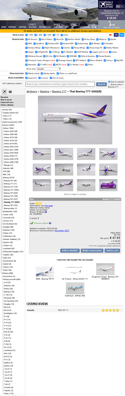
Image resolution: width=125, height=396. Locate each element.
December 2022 (62, 231)
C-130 (6, 295)
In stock (44, 78)
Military (5, 273)
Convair (6, 221)
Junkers (6, 245)
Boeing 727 (9, 187)
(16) (11, 366)
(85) (15, 144)
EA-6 (6, 307)
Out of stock (57, 78)
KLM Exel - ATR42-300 (75, 296)
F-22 (6, 335)
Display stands (9, 113)
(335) (16, 147)
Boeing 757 (9, 196)
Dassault (8, 298)
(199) (16, 196)
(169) (20, 122)
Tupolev (6, 255)
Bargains (4, 97)
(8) (15, 261)
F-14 (6, 323)
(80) (12, 168)
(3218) (11, 178)
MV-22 (7, 357)
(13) (10, 119)
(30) (15, 137)
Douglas (6, 227)
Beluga (7, 165)
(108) (16, 162)
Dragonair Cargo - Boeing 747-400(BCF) (105, 278)
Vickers (6, 267)
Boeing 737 (9, 190)
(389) (16, 150)
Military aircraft (9, 279)
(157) (21, 252)
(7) (9, 384)
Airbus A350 (9, 159)
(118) (12, 292)
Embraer (6, 230)
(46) (11, 255)
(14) (9, 353)
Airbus (6, 128)
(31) (10, 233)
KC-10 (6, 347)
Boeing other (9, 208)
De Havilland (8, 224)
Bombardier (8, 211)
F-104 (6, 344)
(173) (11, 394)
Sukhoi (6, 264)
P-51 (6, 360)
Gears (5, 116)
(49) (15, 131)
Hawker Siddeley (10, 239)
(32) (9, 329)
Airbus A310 (9, 137)
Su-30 (7, 378)
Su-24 (7, 372)
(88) (8, 171)
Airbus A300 (9, 134)
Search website (117, 82)
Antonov (6, 168)
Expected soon (7, 102)
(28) (11, 242)
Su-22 (7, 369)
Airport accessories (10, 122)
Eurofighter (9, 313)
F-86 (6, 341)
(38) (13, 298)
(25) (15, 140)
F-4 (5, 316)
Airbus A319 (9, 144)
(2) (10, 344)
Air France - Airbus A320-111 (75, 279)
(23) (16, 301)
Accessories (8, 276)
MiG (6, 353)
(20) (12, 218)
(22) (9, 258)
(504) (16, 193)
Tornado (7, 387)
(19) (15, 313)
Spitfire (7, 363)
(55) (16, 113)
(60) (15, 134)
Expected (32, 78)
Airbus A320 (9, 147)
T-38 (6, 384)
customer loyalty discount (108, 245)
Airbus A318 (9, 140)
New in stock (6, 100)
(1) (16, 208)
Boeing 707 (9, 181)
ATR (5, 171)
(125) (16, 187)
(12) (10, 295)
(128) (15, 211)
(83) (10, 110)
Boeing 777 (9, 202)
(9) (9, 341)
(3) (10, 310)
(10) (11, 267)
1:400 (38, 203)
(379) (16, 159)
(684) (18, 279)
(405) (16, 153)
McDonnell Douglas (11, 252)
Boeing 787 (9, 205)
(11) (15, 184)
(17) (9, 116)
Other (5, 119)
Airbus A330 (9, 153)
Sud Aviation (8, 261)
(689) (11, 273)
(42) (15, 224)
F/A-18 (7, 332)
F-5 (5, 319)
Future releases (7, 105)
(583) (17, 202)
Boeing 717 (9, 184)
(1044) (16, 190)
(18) (8, 174)
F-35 (6, 338)
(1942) (11, 128)
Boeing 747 (9, 193)
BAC (5, 174)
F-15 (6, 326)
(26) (11, 289)
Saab (5, 258)
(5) (11, 245)
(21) (11, 165)
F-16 (6, 329)
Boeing (6, 178)
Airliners (5, 125)
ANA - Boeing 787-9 (45, 279)
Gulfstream (7, 236)
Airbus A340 (9, 156)
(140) (12, 230)
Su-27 (7, 375)
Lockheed (7, 248)
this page (49, 205)
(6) (12, 387)
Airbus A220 (9, 131)
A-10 (6, 282)
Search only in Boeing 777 (115, 85)
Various (5, 110)
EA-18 (6, 310)
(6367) (11, 125)
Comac (6, 215)
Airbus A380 (9, 162)
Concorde (7, 218)
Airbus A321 (9, 150)
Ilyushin (6, 242)
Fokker (6, 233)
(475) (16, 205)
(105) (11, 215)
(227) (16, 199)
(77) (15, 156)
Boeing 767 (9, 199)
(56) (10, 270)
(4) (9, 307)
